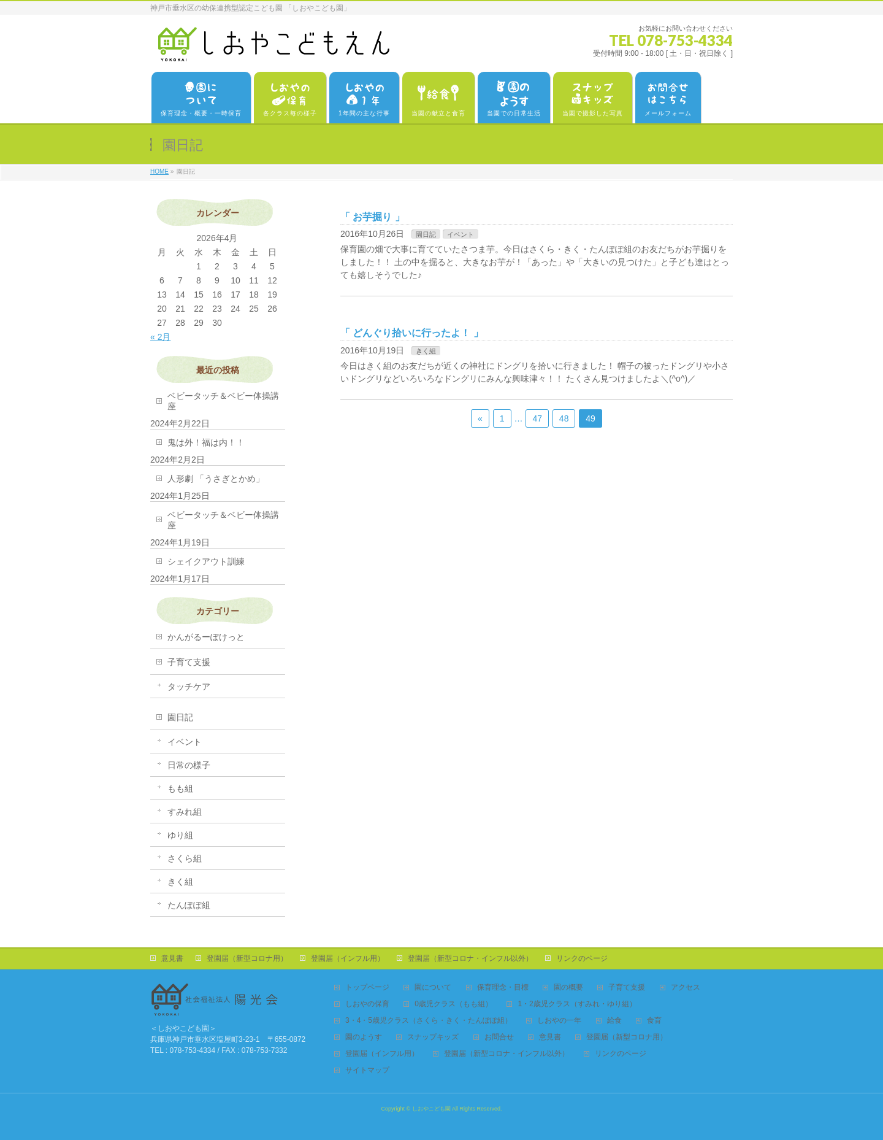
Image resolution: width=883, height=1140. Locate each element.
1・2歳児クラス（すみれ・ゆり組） (577, 1004)
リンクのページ (582, 958)
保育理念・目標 (503, 988)
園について (433, 988)
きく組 (426, 351)
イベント (460, 234)
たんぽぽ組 (188, 905)
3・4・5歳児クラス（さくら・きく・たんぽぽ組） (428, 1021)
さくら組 (184, 858)
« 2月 (160, 337)
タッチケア (188, 686)
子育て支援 (188, 662)
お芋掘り (372, 217)
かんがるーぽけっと (206, 637)
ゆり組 (180, 835)
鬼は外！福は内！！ (206, 442)
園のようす (363, 1037)
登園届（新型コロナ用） (247, 958)
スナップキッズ (433, 1037)
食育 (654, 1021)
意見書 (172, 958)
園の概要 (568, 988)
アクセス (685, 988)
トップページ (367, 988)
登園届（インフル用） (347, 958)
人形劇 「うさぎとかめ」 (215, 478)
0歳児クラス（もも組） (453, 1004)
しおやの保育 (367, 1004)
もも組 (180, 788)
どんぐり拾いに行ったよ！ (411, 333)
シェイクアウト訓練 (206, 561)
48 (564, 418)
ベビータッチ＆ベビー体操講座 (223, 401)
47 (537, 418)
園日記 (426, 234)
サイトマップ (367, 1070)
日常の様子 (188, 765)
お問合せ (499, 1037)
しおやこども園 (431, 1109)
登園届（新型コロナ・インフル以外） (470, 958)
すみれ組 (184, 812)
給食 (614, 1021)
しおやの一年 (559, 1021)
